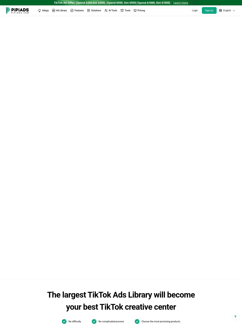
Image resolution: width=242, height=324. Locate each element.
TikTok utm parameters (20, 165)
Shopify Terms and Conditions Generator (24, 230)
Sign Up (209, 10)
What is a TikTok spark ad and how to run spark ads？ (177, 210)
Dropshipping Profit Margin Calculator (28, 211)
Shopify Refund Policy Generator (25, 222)
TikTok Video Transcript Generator (81, 188)
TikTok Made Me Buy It (74, 243)
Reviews (65, 199)
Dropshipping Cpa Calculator (23, 194)
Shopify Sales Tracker (19, 159)
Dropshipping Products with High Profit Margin (84, 236)
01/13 (131, 228)
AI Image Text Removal (74, 211)
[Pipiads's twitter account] (16, 309)
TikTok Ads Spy (70, 165)
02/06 (131, 223)
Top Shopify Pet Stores (74, 255)
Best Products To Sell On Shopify (80, 272)
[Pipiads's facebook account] (8, 309)
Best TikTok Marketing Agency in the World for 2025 (176, 200)
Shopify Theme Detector (20, 176)
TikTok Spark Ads (71, 171)
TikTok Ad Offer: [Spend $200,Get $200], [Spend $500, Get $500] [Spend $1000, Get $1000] (121, 3)
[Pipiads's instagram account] (33, 309)
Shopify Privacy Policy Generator (25, 216)
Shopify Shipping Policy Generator (26, 243)
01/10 (143, 228)
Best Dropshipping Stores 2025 (79, 216)
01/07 (143, 234)
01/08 (131, 234)
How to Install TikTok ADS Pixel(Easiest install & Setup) (178, 226)
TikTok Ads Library (72, 176)
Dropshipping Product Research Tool (82, 222)
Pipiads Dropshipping (73, 228)
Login (195, 10)
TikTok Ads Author (126, 182)
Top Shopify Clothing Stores (77, 266)
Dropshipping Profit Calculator (24, 205)
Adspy (64, 159)
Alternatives (68, 194)
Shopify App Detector (18, 182)
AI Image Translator (72, 205)
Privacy (194, 308)
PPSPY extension (16, 255)
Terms (208, 308)
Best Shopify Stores (72, 249)
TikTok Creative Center (74, 182)
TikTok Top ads (124, 171)
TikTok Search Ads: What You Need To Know (177, 161)
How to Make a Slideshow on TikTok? (177, 218)
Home (22, 22)
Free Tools (12, 249)
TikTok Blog (122, 165)
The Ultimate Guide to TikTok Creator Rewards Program (177, 181)
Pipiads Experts (39, 22)
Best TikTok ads (124, 176)
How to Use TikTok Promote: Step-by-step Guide (177, 191)
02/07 (118, 223)
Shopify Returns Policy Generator (25, 238)
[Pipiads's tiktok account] (25, 309)
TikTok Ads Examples (128, 159)
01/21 (118, 228)
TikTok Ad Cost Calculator (21, 199)
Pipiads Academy (125, 188)
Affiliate (10, 261)
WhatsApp (215, 165)
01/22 (143, 223)
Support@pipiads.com (222, 159)
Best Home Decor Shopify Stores (80, 278)
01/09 (118, 234)
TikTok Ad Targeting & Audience (25, 171)
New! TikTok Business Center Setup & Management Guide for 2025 (177, 171)
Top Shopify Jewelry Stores (77, 261)
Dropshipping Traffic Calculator (24, 188)
